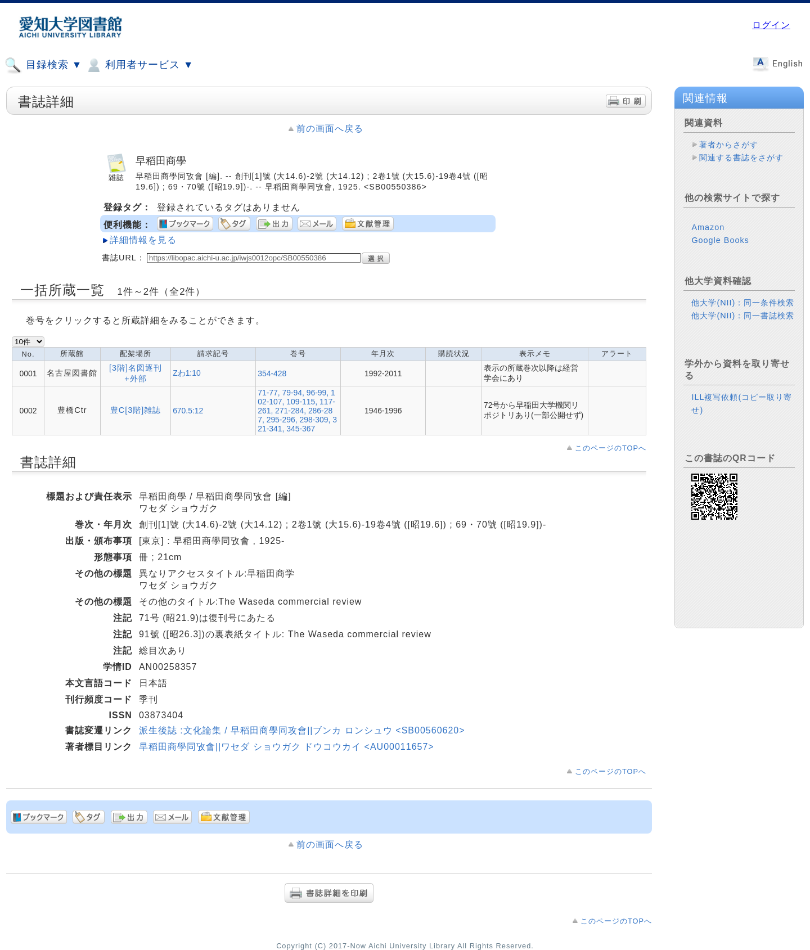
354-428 (272, 373)
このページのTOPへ (610, 448)
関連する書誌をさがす (741, 157)
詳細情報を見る (143, 240)
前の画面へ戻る (329, 128)
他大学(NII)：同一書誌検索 (742, 315)
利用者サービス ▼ (139, 65)
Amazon (707, 227)
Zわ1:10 (187, 372)
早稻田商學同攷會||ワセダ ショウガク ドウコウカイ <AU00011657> (286, 746)
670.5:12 (188, 410)
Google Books (720, 240)
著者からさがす (728, 144)
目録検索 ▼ (43, 65)
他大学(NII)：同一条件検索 (742, 302)
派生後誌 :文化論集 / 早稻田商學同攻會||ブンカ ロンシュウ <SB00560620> (302, 730)
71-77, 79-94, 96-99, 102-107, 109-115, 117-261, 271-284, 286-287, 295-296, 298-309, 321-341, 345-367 (297, 410)
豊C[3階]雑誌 (135, 410)
